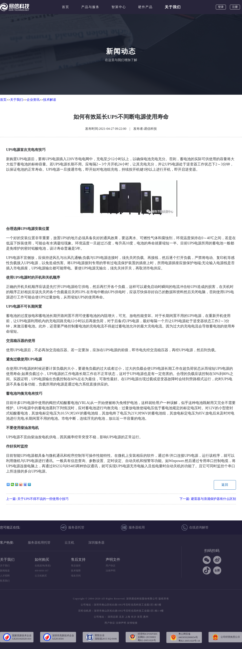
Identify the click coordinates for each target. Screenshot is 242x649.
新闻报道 (5, 570)
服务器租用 (133, 527)
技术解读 (49, 99)
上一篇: (37, 499)
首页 (65, 7)
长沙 (133, 616)
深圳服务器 (96, 542)
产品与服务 (90, 7)
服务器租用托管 (39, 542)
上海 (127, 616)
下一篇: (207, 499)
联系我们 (5, 580)
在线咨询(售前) (43, 565)
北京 (121, 616)
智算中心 (119, 7)
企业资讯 (33, 99)
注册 (235, 6)
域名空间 (76, 575)
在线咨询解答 (195, 527)
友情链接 (132, 622)
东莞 (139, 616)
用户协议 (110, 565)
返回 (224, 484)
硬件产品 (145, 7)
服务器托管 (72, 527)
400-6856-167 (41, 570)
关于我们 (173, 7)
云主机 (69, 542)
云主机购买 (41, 575)
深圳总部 (113, 616)
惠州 (145, 616)
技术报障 (76, 570)
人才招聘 (5, 575)
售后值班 (76, 565)
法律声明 (110, 570)
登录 (221, 6)
